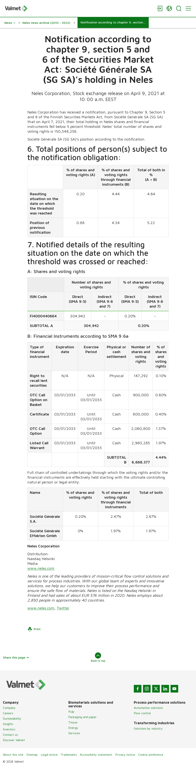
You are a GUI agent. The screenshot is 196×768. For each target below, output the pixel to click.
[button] (9, 23)
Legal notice (49, 754)
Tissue (72, 722)
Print (34, 629)
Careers (8, 713)
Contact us (10, 734)
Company (9, 707)
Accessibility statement (96, 754)
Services (74, 733)
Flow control (142, 713)
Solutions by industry (148, 728)
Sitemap (32, 754)
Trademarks (69, 754)
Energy (73, 727)
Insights (8, 724)
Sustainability (12, 718)
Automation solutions (148, 707)
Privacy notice (125, 754)
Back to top (98, 657)
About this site (13, 754)
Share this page (16, 657)
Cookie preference (150, 754)
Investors (9, 729)
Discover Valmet (14, 740)
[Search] (179, 8)
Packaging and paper (82, 717)
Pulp (71, 711)
